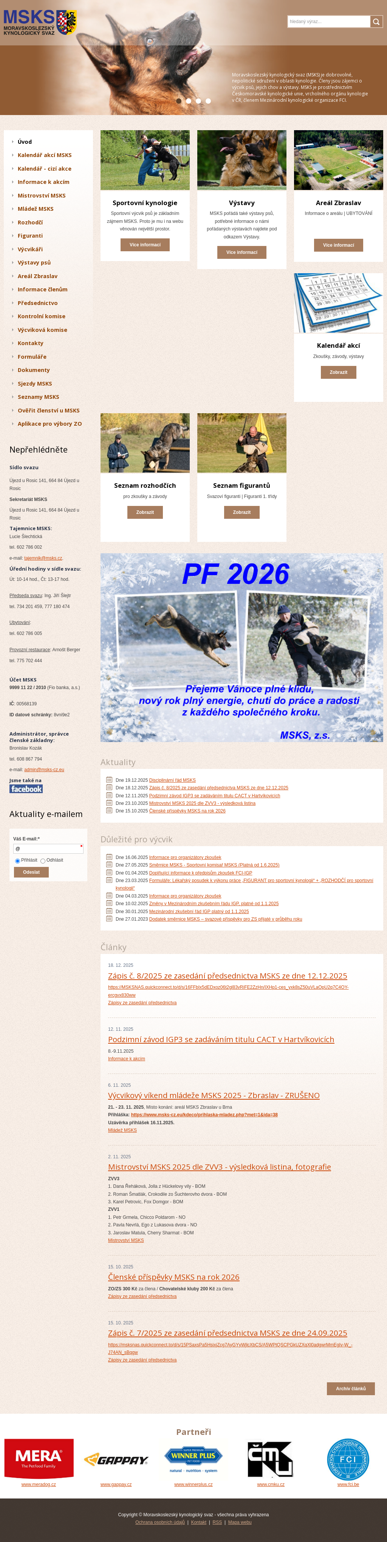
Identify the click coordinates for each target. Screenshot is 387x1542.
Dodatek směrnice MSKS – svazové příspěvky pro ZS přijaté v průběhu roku (225, 919)
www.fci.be (348, 1482)
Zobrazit (339, 372)
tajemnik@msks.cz (43, 558)
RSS (217, 1522)
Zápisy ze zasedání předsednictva (142, 1002)
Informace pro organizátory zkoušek (185, 857)
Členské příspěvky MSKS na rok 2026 (187, 811)
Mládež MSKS (122, 1130)
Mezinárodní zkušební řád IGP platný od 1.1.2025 (199, 911)
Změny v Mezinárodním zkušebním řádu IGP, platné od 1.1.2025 (214, 903)
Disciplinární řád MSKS (172, 780)
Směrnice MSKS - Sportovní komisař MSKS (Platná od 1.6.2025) (214, 865)
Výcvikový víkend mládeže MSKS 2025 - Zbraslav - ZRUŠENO (214, 1095)
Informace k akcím (126, 1058)
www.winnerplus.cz (194, 1482)
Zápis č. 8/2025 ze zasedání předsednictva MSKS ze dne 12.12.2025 (218, 787)
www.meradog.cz (39, 1482)
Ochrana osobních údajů (160, 1522)
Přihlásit (26, 860)
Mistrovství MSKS (126, 1240)
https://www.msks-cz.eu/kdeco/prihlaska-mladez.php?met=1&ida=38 (204, 1114)
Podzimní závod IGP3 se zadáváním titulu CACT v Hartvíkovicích (214, 795)
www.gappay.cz (116, 1482)
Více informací (145, 244)
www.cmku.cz (271, 1482)
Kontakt (198, 1522)
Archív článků (351, 1388)
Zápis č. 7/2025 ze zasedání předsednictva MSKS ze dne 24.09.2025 (227, 1332)
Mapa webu (240, 1522)
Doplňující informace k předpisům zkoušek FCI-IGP (200, 873)
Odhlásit (51, 860)
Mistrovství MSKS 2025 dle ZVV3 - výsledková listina (202, 803)
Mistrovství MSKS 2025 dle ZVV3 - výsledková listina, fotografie (219, 1166)
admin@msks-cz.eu (44, 769)
